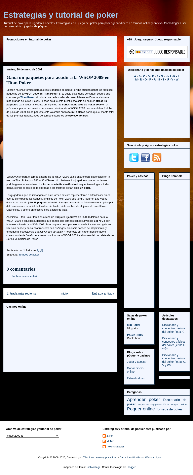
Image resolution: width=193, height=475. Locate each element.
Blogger (131, 467)
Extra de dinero (136, 378)
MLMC (110, 441)
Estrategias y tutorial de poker (61, 14)
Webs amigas (153, 457)
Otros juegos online (175, 404)
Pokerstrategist (115, 446)
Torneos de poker (29, 254)
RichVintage (93, 467)
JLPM (110, 435)
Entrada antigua (103, 293)
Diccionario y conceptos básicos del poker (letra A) (173, 328)
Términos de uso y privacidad (100, 457)
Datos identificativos (131, 457)
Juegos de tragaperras (149, 404)
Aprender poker (143, 399)
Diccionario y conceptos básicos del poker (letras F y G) (173, 343)
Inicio (64, 293)
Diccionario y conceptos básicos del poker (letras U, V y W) (174, 360)
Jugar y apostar (137, 361)
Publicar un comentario (24, 276)
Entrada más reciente (21, 293)
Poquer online (141, 408)
